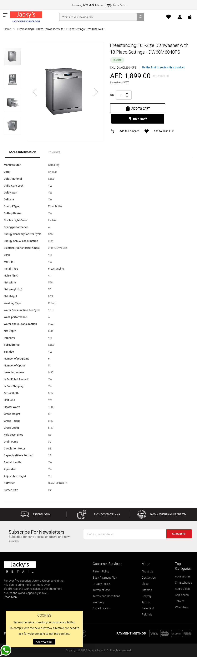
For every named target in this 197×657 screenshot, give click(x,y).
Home (7, 29)
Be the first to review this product (163, 67)
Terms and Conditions (106, 596)
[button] (34, 91)
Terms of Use (101, 590)
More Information (22, 152)
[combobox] (101, 17)
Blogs (145, 584)
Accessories (183, 576)
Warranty (98, 602)
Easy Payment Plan (105, 577)
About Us (147, 571)
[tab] (22, 152)
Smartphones (183, 582)
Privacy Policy (101, 584)
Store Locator (101, 608)
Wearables (181, 607)
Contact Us (149, 577)
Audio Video (182, 589)
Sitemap (147, 590)
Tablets (179, 601)
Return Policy (101, 571)
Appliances (182, 595)
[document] (44, 629)
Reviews (54, 152)
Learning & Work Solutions (87, 5)
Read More (11, 597)
